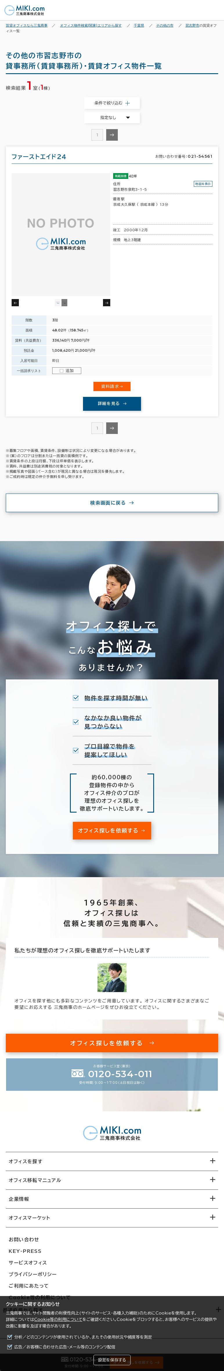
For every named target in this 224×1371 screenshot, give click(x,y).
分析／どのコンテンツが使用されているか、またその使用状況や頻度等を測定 (83, 1337)
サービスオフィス (28, 1262)
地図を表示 (203, 183)
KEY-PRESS (25, 1251)
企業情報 (19, 1199)
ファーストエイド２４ (39, 157)
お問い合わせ (24, 1239)
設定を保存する (112, 1360)
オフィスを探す (26, 1161)
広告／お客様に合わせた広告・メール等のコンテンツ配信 (64, 1347)
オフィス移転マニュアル (35, 1180)
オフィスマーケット (29, 1218)
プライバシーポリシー (33, 1274)
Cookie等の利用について (58, 1319)
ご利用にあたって (29, 1286)
